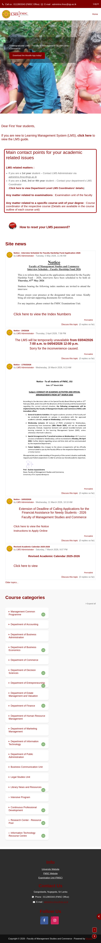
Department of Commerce (24, 660)
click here (84, 135)
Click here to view (26, 566)
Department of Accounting (24, 624)
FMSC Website (50, 873)
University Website (50, 869)
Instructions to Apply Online (30, 530)
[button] (94, 929)
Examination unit (65, 195)
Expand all (91, 604)
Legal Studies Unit (20, 777)
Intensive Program (20, 797)
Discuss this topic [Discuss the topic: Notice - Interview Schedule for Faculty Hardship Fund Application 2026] (69, 324)
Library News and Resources (26, 787)
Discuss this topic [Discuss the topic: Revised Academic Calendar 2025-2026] (69, 577)
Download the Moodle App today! (27, 55)
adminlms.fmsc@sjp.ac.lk (64, 4)
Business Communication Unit (27, 767)
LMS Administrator (25, 256)
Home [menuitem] (95, 14)
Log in (96, 4)
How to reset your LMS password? (45, 227)
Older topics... (12, 582)
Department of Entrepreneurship (28, 683)
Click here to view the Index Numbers (42, 314)
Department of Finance (23, 705)
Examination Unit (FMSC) (50, 878)
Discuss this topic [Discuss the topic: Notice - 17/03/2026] (69, 493)
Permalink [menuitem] (88, 320)
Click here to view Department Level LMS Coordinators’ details (46, 188)
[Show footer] (94, 936)
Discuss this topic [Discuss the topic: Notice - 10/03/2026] (69, 540)
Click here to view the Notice (31, 526)
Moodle (89, 939)
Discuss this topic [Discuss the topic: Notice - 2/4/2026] (69, 358)
